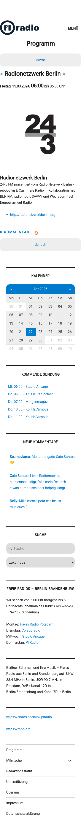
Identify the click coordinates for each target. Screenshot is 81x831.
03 (50, 306)
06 (11, 315)
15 (31, 323)
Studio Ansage (33, 636)
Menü (73, 28)
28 (21, 340)
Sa (60, 298)
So (70, 298)
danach (40, 245)
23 (40, 332)
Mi (31, 298)
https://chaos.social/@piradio (29, 717)
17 (50, 323)
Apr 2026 (40, 289)
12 (70, 315)
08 (31, 315)
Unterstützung (17, 782)
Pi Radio (32, 642)
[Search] (40, 548)
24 (50, 332)
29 (31, 340)
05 (70, 306)
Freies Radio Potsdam (36, 624)
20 (11, 332)
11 (60, 315)
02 (40, 306)
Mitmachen (15, 760)
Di (20, 298)
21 (21, 332)
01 (31, 306)
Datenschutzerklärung (23, 814)
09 (40, 315)
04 (60, 306)
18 (60, 323)
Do (40, 298)
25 (60, 332)
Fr (50, 298)
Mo (11, 298)
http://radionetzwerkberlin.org (32, 215)
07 (21, 315)
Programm (14, 750)
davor (40, 60)
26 (70, 332)
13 (11, 323)
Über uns (13, 792)
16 (40, 323)
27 (11, 340)
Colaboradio (31, 630)
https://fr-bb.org (18, 729)
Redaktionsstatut (19, 771)
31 (21, 306)
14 (21, 323)
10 (50, 315)
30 (11, 306)
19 (70, 323)
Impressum (14, 803)
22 (31, 332)
